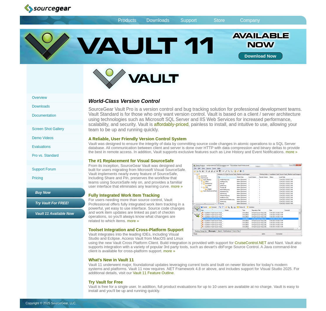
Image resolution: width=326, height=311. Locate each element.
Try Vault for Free (106, 282)
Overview (39, 98)
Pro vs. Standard (45, 155)
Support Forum (44, 169)
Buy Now (43, 193)
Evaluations (41, 147)
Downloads (157, 20)
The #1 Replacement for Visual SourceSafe (131, 160)
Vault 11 (126, 46)
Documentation (44, 115)
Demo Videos (43, 138)
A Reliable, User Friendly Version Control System (138, 139)
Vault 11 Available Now (54, 214)
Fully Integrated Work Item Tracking (124, 195)
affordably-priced (171, 124)
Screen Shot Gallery (48, 129)
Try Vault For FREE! (52, 203)
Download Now (260, 55)
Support (188, 20)
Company (250, 20)
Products (127, 20)
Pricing (37, 178)
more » (291, 152)
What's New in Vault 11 (111, 260)
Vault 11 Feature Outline (153, 273)
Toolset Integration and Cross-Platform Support (136, 229)
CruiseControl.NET (250, 243)
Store (219, 20)
